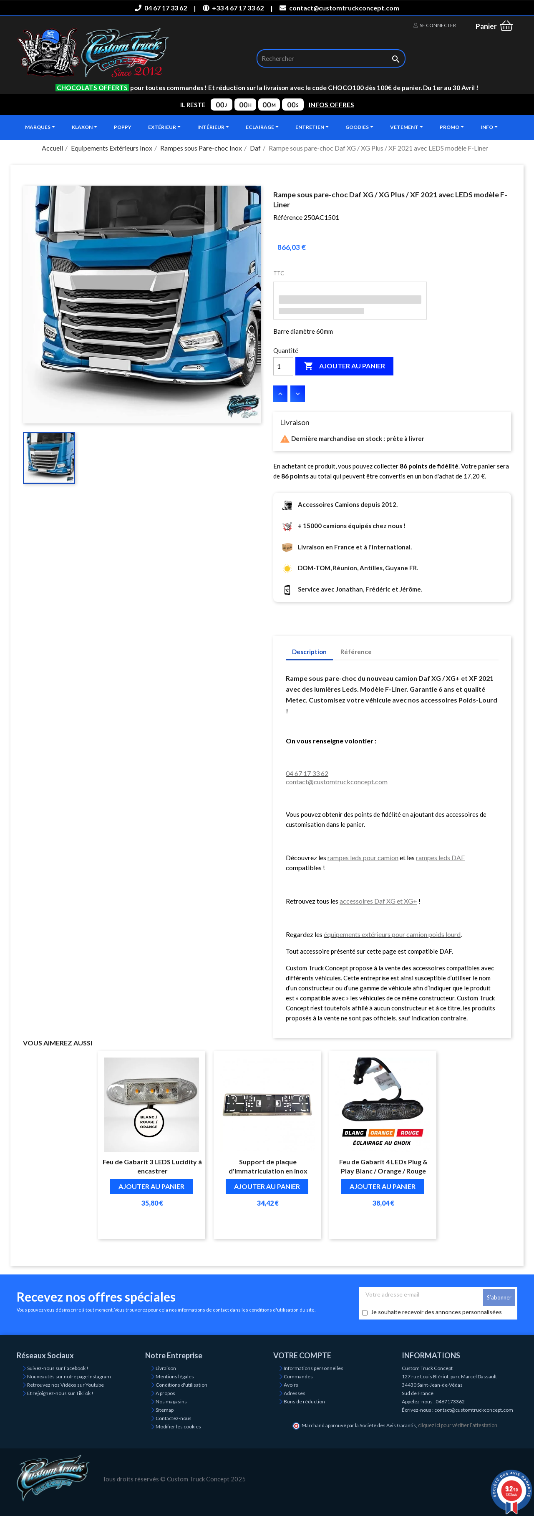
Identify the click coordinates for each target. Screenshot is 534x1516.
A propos (165, 1393)
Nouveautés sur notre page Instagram (69, 1376)
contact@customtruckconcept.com (339, 8)
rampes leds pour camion (362, 857)
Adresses (294, 1393)
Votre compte (302, 1355)
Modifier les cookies (178, 1426)
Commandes (298, 1376)
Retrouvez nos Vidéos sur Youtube (65, 1385)
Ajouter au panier (344, 366)
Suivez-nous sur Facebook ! (57, 1368)
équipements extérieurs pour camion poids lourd (392, 934)
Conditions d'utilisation (181, 1385)
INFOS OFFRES (331, 104)
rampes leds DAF (440, 857)
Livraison (166, 1368)
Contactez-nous (173, 1418)
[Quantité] (283, 366)
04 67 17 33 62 (160, 8)
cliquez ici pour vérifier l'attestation (457, 1425)
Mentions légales (175, 1376)
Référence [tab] (356, 651)
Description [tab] (309, 651)
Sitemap (165, 1410)
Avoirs (291, 1385)
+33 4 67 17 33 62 (233, 8)
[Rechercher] (331, 58)
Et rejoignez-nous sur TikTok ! (60, 1393)
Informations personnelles (313, 1368)
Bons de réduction (304, 1401)
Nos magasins (171, 1401)
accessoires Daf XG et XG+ (378, 901)
